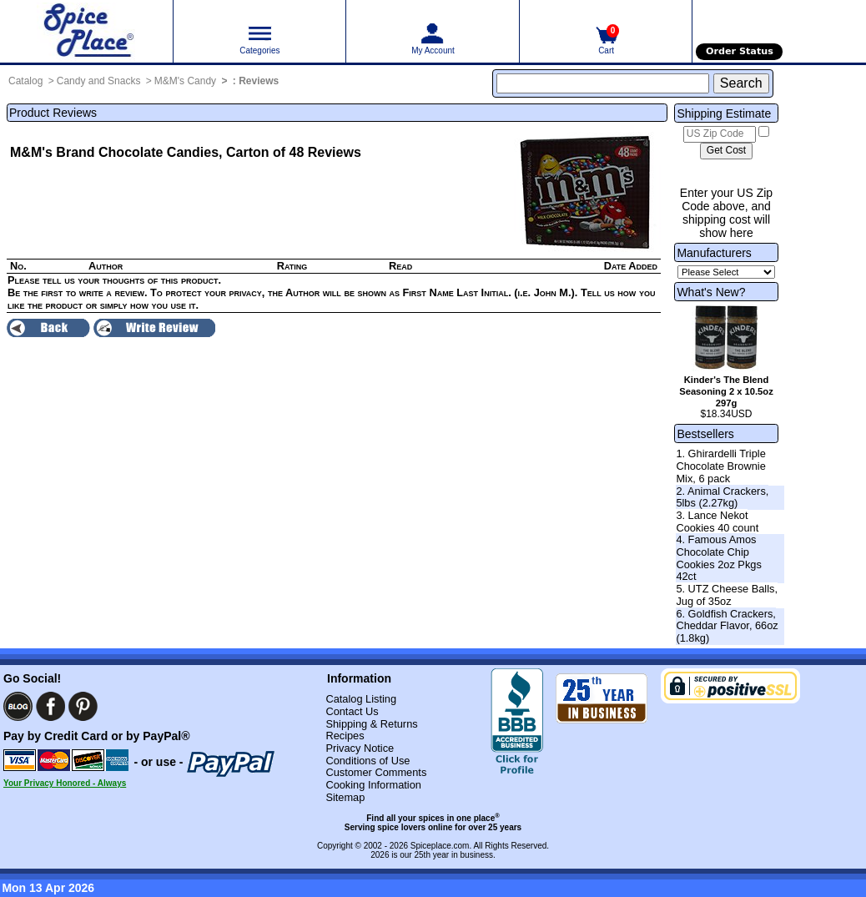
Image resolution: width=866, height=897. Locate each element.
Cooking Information (373, 785)
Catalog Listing (360, 699)
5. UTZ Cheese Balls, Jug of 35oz (727, 594)
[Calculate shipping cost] (726, 151)
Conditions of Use (367, 760)
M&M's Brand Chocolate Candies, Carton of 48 (157, 152)
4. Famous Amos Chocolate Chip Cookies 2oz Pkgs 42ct (718, 557)
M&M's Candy (185, 81)
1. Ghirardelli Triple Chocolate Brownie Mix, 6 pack (720, 465)
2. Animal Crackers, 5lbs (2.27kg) (722, 497)
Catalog (25, 81)
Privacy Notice (359, 748)
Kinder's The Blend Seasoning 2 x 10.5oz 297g (726, 391)
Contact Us (351, 711)
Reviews (259, 81)
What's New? (711, 292)
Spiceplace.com (440, 845)
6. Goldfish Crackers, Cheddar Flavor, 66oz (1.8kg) (727, 625)
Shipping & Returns (371, 724)
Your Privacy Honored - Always (64, 783)
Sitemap (345, 797)
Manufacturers (714, 253)
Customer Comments (375, 772)
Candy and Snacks (99, 81)
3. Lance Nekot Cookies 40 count (717, 521)
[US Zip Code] (719, 134)
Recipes (344, 735)
